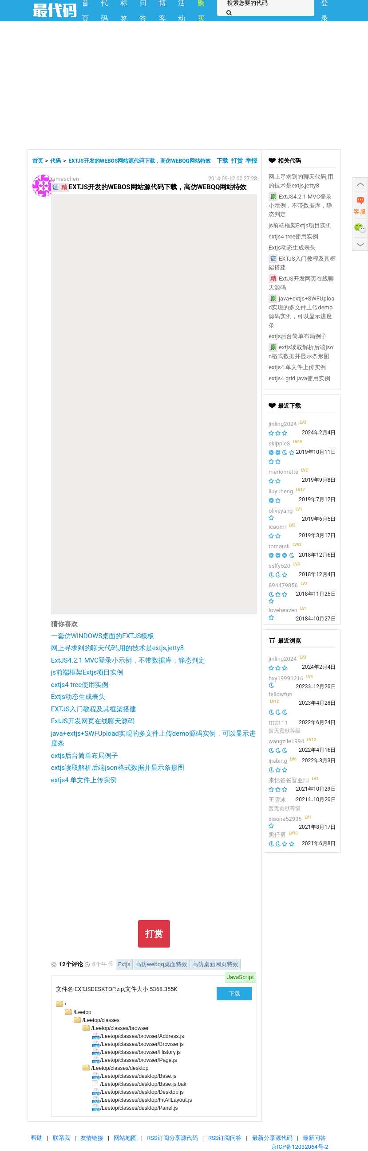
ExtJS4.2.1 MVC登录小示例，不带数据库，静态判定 (128, 660)
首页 (37, 161)
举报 (251, 160)
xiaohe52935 (285, 818)
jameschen (65, 179)
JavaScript (240, 977)
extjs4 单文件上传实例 (84, 780)
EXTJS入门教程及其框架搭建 (93, 709)
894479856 (283, 585)
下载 (223, 160)
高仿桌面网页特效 (215, 964)
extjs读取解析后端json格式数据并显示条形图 (117, 768)
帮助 (37, 1138)
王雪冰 (277, 799)
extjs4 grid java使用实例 (299, 378)
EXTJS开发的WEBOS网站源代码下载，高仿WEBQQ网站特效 (139, 161)
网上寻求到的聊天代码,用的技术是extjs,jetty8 (117, 648)
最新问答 (314, 1138)
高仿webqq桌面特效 (161, 964)
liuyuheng (281, 491)
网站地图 (125, 1138)
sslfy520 (279, 565)
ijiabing (278, 760)
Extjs (124, 964)
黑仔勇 (277, 834)
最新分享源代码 (272, 1138)
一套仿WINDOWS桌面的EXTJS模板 (102, 636)
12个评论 (71, 964)
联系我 (61, 1138)
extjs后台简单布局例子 (85, 756)
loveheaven (283, 610)
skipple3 (279, 443)
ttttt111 (278, 722)
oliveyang (281, 510)
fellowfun (281, 694)
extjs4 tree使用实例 (80, 685)
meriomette (283, 471)
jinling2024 (283, 424)
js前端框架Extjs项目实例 (87, 672)
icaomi (277, 526)
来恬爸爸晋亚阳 (289, 780)
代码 (55, 161)
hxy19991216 (286, 678)
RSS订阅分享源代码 (172, 1138)
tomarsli (279, 546)
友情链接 (91, 1138)
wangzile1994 (286, 741)
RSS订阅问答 (224, 1138)
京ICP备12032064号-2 (299, 1146)
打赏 (237, 160)
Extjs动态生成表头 (78, 697)
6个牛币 (102, 964)
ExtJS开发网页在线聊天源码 (93, 721)
